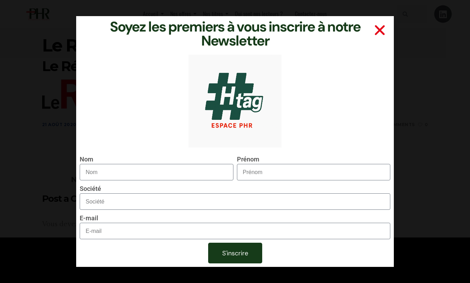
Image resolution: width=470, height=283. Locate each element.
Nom (86, 159)
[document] (235, 141)
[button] (380, 30)
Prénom (248, 159)
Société (90, 188)
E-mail (89, 218)
